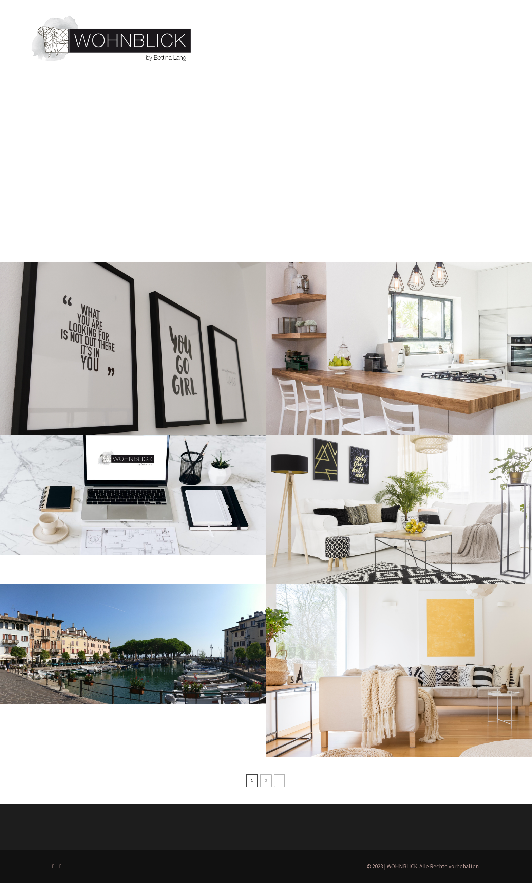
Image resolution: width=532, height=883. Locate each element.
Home (224, 34)
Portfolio (254, 34)
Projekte (286, 34)
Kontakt (376, 34)
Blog (350, 34)
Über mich (320, 34)
